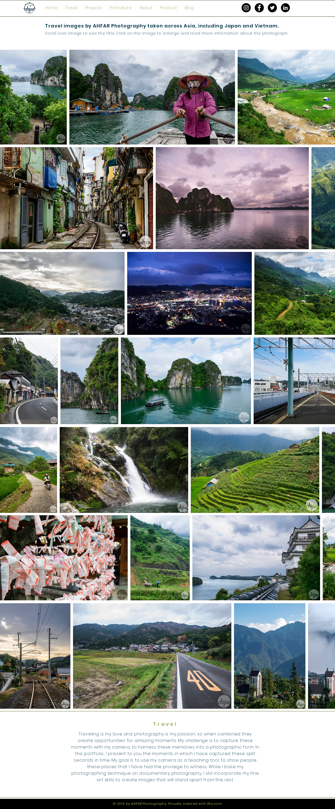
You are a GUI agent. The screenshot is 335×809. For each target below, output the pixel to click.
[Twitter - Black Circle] (272, 7)
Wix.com (214, 803)
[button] (71, 8)
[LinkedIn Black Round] (285, 7)
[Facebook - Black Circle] (259, 7)
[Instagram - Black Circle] (246, 7)
